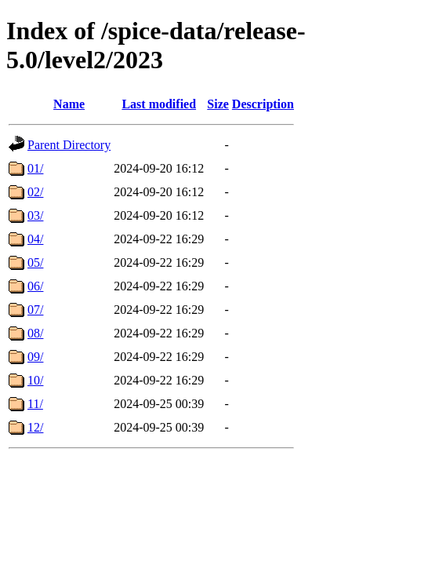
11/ (35, 403)
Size (218, 104)
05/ (35, 262)
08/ (35, 333)
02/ (35, 192)
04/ (35, 239)
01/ (35, 168)
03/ (35, 215)
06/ (35, 286)
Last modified (159, 104)
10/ (35, 380)
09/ (35, 356)
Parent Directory (69, 144)
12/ (35, 427)
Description (263, 104)
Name (69, 104)
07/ (35, 309)
